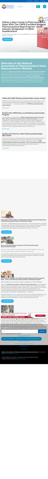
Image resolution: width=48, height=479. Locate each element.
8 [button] (31, 319)
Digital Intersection (21, 358)
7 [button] (29, 319)
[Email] (20, 331)
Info (23, 338)
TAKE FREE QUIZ (7, 389)
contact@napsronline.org (11, 353)
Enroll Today (5, 157)
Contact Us (43, 1)
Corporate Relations (24, 341)
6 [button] (27, 319)
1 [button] (16, 319)
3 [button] (21, 319)
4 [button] (23, 319)
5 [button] (25, 319)
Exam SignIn (29, 1)
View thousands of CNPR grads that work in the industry (21, 426)
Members (37, 1)
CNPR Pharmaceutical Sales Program (24, 343)
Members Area (24, 346)
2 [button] (18, 319)
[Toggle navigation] (44, 6)
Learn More (7, 39)
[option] (24, 315)
